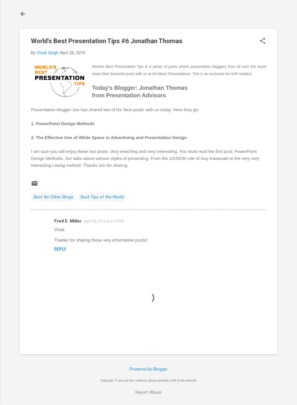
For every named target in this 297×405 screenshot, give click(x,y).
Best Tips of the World (102, 197)
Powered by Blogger (149, 369)
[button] (262, 41)
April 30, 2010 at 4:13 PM (104, 221)
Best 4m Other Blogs (53, 197)
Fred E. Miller (68, 221)
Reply (60, 249)
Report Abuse (148, 392)
